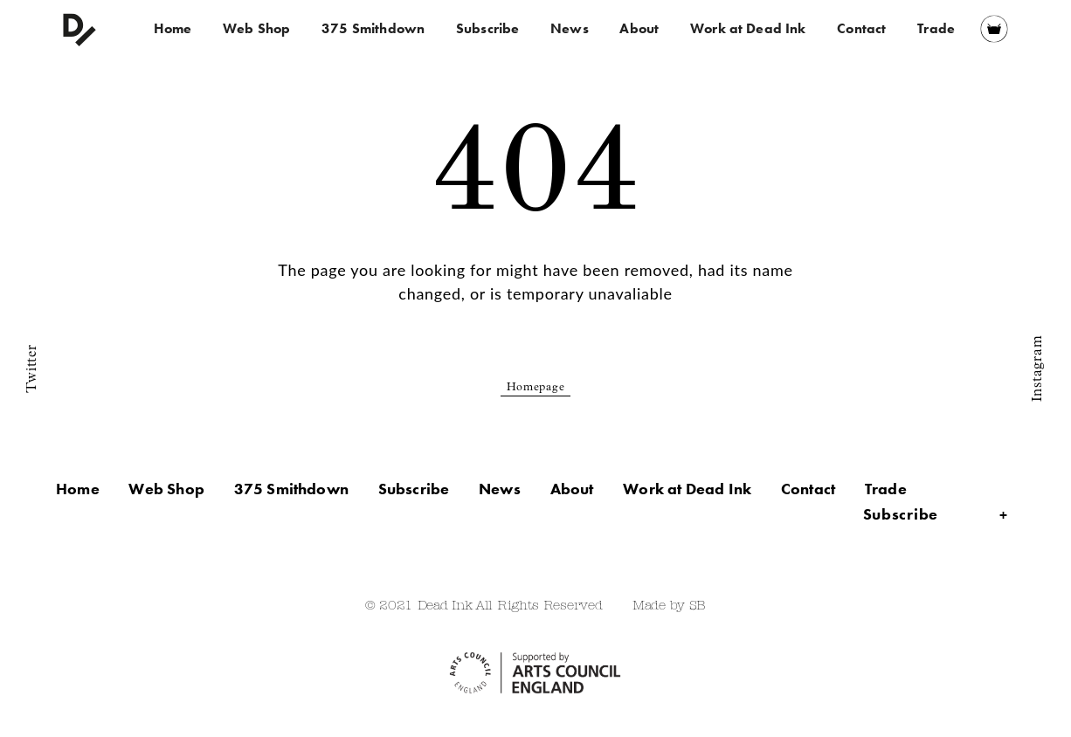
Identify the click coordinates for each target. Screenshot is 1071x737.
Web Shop (256, 28)
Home (173, 28)
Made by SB (669, 606)
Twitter (32, 368)
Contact (861, 28)
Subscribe (487, 28)
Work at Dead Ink (748, 28)
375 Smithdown (373, 28)
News (569, 28)
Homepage (536, 388)
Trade (936, 28)
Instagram (1038, 368)
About (639, 28)
